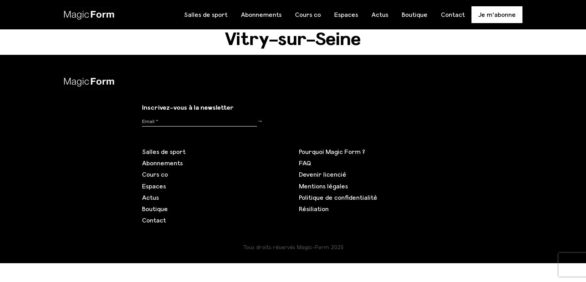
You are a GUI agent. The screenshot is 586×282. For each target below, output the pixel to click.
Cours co (308, 14)
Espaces (346, 14)
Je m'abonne (497, 14)
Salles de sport (205, 14)
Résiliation (314, 208)
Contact (453, 14)
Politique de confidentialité (338, 197)
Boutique (415, 14)
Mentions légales (323, 186)
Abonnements (261, 14)
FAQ (305, 162)
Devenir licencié (322, 174)
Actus (379, 14)
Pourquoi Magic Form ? (332, 151)
